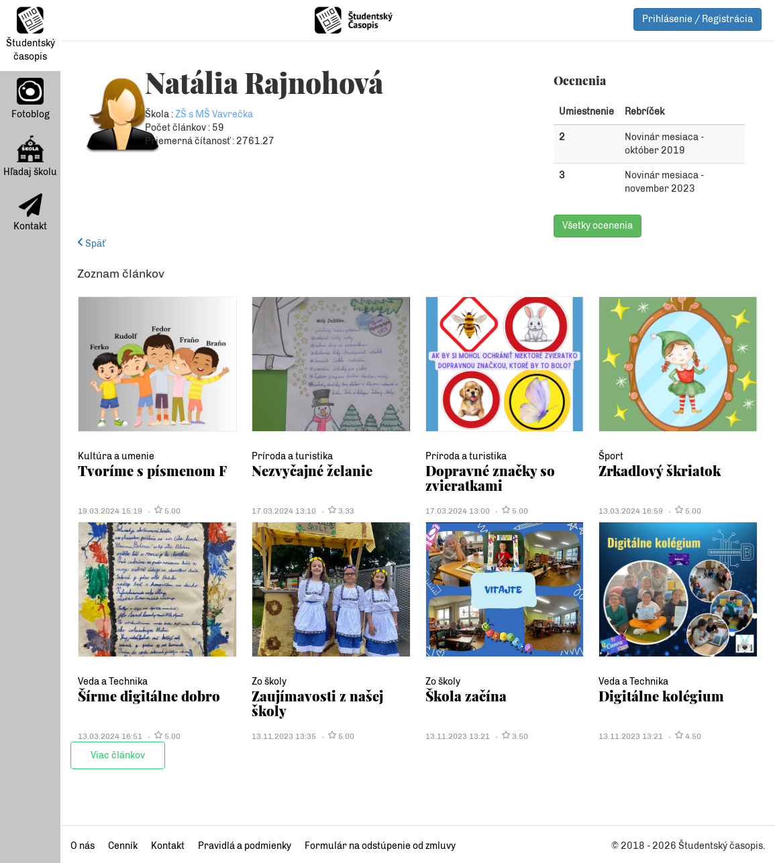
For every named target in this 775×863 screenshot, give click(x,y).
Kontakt (30, 212)
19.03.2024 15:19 (110, 511)
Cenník (123, 846)
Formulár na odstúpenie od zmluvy (380, 846)
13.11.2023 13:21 (457, 736)
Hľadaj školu (30, 156)
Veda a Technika (113, 681)
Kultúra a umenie (116, 456)
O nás (82, 846)
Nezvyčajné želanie (312, 470)
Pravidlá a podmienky (244, 846)
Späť (91, 243)
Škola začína (466, 696)
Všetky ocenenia (597, 225)
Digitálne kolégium (661, 696)
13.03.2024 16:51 (110, 736)
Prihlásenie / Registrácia (697, 19)
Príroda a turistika (292, 456)
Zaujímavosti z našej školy (317, 703)
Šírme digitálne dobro (149, 696)
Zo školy (269, 681)
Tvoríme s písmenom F (152, 470)
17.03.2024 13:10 (284, 511)
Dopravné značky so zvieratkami (490, 477)
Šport (611, 456)
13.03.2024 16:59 (631, 511)
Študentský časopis (30, 34)
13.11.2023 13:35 (284, 736)
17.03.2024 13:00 (457, 511)
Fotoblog (30, 99)
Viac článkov (118, 755)
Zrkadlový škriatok (660, 470)
